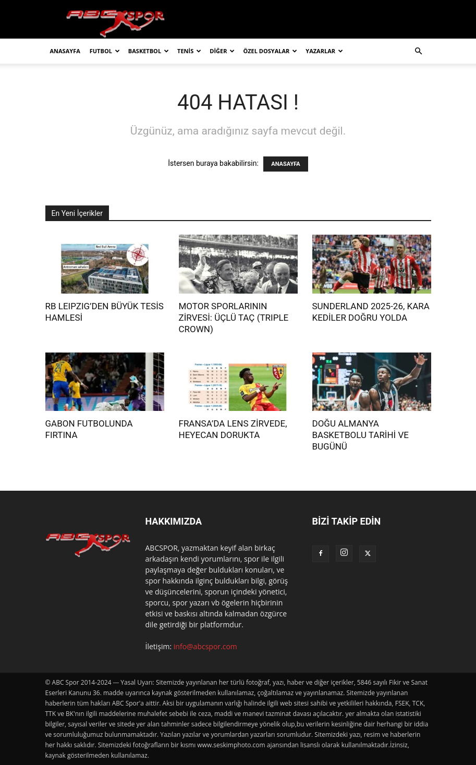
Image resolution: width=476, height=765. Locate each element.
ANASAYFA (65, 51)
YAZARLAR (324, 51)
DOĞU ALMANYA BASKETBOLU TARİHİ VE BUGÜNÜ (360, 435)
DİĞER (222, 51)
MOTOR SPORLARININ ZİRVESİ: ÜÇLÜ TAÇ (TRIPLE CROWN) (234, 317)
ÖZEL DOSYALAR (270, 51)
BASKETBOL (148, 51)
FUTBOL (105, 51)
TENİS (189, 51)
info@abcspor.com (205, 646)
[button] (418, 51)
